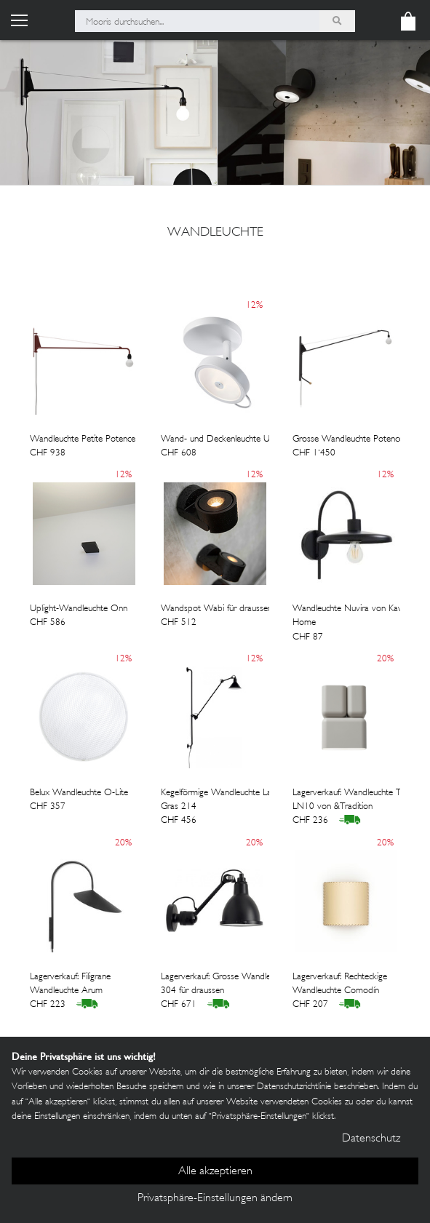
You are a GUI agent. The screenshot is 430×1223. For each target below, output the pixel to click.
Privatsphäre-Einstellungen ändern (215, 1198)
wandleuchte (215, 233)
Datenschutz (371, 1139)
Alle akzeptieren (215, 1171)
